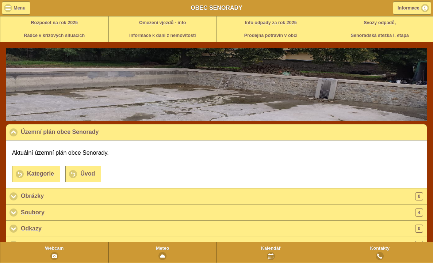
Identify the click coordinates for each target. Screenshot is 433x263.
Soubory (222, 212)
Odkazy (222, 229)
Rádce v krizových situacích (54, 35)
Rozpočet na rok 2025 (54, 22)
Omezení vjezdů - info (162, 22)
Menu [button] (20, 8)
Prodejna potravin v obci (271, 35)
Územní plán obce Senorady (95, 131)
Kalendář (271, 248)
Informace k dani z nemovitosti (162, 35)
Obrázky (222, 196)
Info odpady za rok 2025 (271, 22)
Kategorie (40, 173)
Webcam (54, 248)
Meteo (162, 248)
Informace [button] (408, 8)
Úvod (87, 173)
